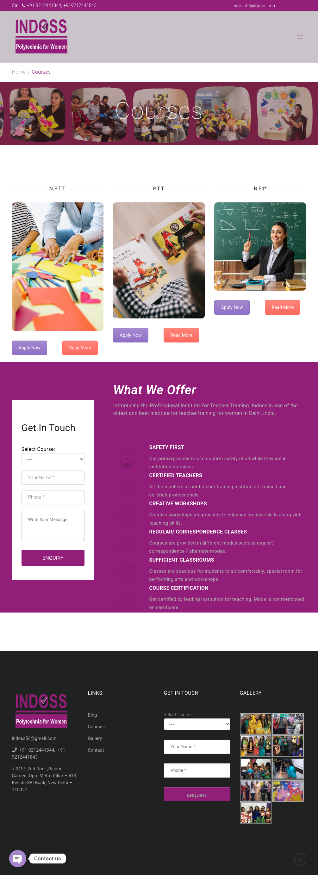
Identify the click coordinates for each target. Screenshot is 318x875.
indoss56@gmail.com (255, 5)
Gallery (95, 738)
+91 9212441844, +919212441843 (59, 5)
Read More (80, 347)
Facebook (300, 859)
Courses (96, 726)
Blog (92, 715)
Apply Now (30, 347)
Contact (96, 750)
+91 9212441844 (36, 750)
